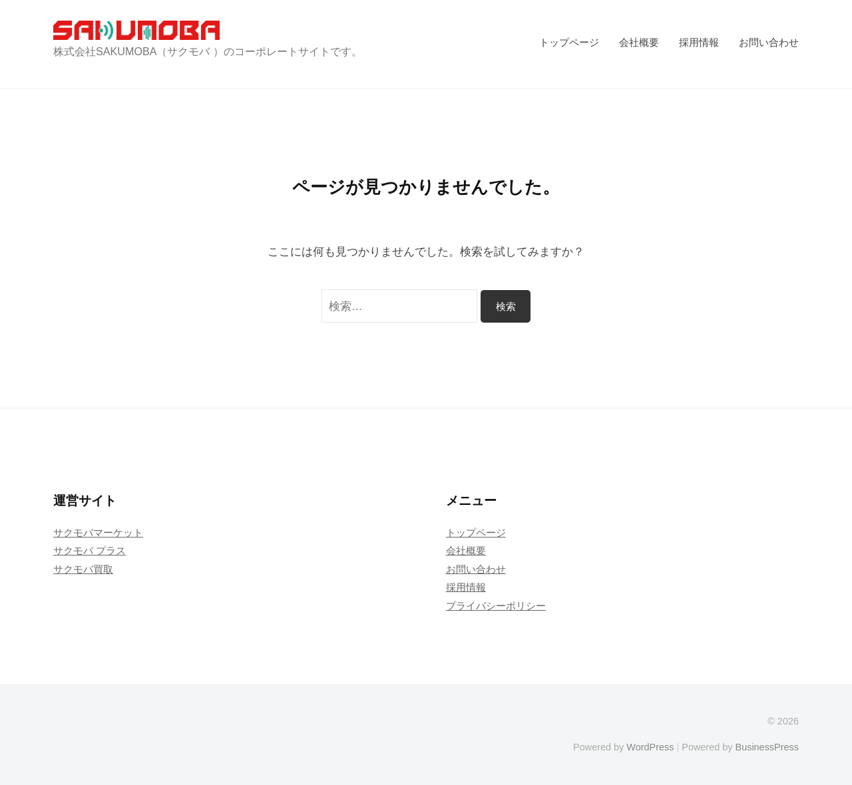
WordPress (650, 747)
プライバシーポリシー (496, 605)
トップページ (569, 42)
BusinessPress (767, 747)
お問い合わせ (769, 42)
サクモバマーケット (98, 532)
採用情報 (699, 42)
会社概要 (639, 42)
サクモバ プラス (89, 550)
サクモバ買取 (83, 569)
